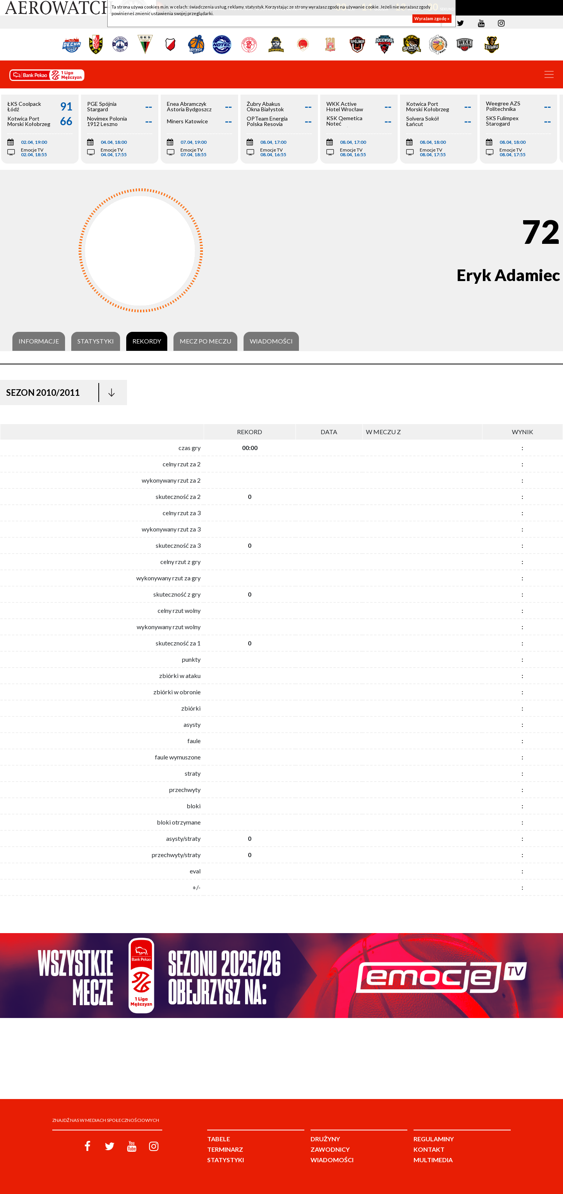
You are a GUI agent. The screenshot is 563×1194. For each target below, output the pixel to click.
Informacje (39, 341)
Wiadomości (271, 341)
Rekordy (146, 341)
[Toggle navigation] (549, 74)
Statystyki (95, 341)
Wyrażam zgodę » (432, 18)
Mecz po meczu (205, 341)
